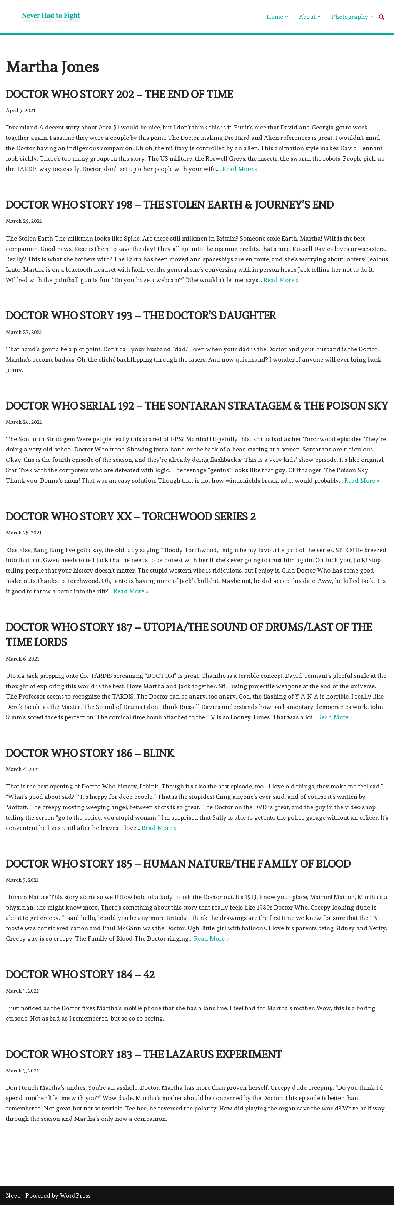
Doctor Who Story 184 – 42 (80, 979)
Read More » (240, 169)
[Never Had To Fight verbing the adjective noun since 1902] (44, 16)
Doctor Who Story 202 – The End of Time (119, 94)
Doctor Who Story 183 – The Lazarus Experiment (144, 1058)
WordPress (75, 1200)
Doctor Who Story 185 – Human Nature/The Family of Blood (178, 867)
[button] (286, 16)
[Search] (381, 17)
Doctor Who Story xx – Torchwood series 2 (131, 518)
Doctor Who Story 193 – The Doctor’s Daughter (141, 316)
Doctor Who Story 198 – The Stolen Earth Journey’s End (170, 205)
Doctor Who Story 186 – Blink (90, 756)
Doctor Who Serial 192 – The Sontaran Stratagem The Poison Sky (197, 407)
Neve (13, 1200)
